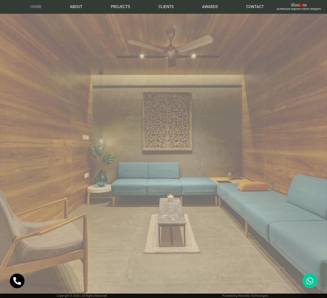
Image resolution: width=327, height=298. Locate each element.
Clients (166, 6)
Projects (120, 6)
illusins (299, 6)
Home (36, 6)
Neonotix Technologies (253, 296)
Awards (210, 6)
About (76, 6)
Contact (255, 6)
